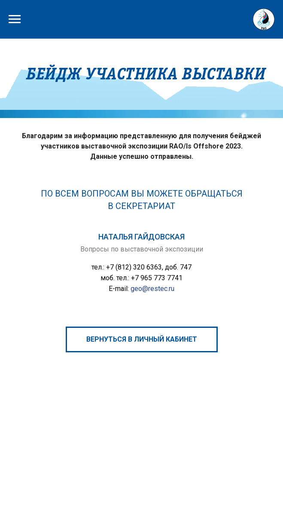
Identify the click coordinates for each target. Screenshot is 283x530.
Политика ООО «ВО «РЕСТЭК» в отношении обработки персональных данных (162, 495)
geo (136, 289)
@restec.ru (158, 289)
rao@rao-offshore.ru (174, 448)
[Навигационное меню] (15, 19)
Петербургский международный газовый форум (95, 465)
